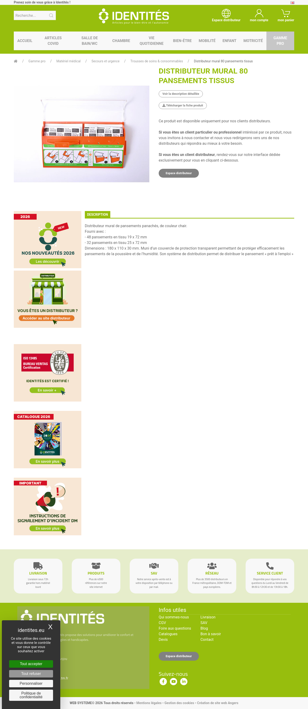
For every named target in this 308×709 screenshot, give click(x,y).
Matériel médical (68, 61)
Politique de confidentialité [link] (31, 695)
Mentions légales (148, 703)
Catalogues (168, 634)
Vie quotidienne (151, 41)
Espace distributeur (179, 173)
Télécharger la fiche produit (182, 105)
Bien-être (182, 41)
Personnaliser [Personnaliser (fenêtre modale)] (31, 683)
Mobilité (207, 41)
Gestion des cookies (179, 703)
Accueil (24, 41)
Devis (163, 639)
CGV (162, 623)
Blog (204, 628)
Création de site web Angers (217, 703)
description (97, 214)
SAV (204, 623)
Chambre (121, 41)
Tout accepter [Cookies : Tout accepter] (31, 664)
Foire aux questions (175, 628)
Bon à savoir (211, 634)
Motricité (253, 41)
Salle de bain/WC (89, 41)
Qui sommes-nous (174, 617)
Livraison (208, 617)
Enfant (229, 41)
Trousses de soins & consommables (156, 61)
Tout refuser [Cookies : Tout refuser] (31, 674)
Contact (207, 639)
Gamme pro (280, 41)
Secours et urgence (106, 61)
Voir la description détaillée (180, 93)
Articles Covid (53, 41)
